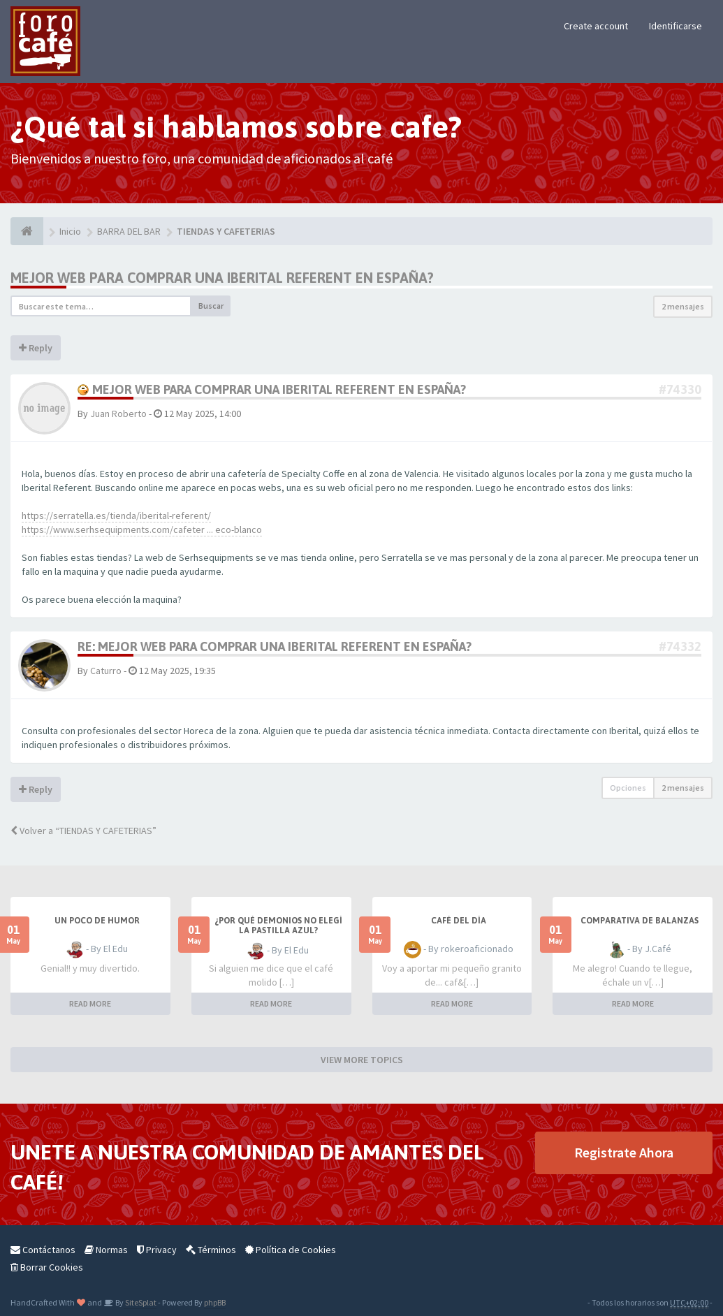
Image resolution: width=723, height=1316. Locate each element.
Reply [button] (35, 348)
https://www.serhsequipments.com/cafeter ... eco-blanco (142, 529)
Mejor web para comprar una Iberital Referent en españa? (222, 278)
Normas (106, 1249)
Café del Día (458, 921)
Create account (596, 26)
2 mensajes (683, 306)
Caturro (106, 670)
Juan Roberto (118, 413)
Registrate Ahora (623, 1152)
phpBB (215, 1302)
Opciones (628, 787)
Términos (211, 1249)
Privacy (157, 1249)
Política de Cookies (290, 1249)
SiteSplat (140, 1302)
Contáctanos (42, 1249)
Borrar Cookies (46, 1267)
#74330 (680, 389)
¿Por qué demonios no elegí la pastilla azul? (278, 925)
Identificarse (675, 26)
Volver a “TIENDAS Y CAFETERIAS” (83, 830)
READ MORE (90, 1003)
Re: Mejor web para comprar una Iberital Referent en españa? (275, 646)
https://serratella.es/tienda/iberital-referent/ (116, 515)
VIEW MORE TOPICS (362, 1059)
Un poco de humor (97, 921)
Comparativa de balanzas (639, 921)
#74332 (680, 646)
